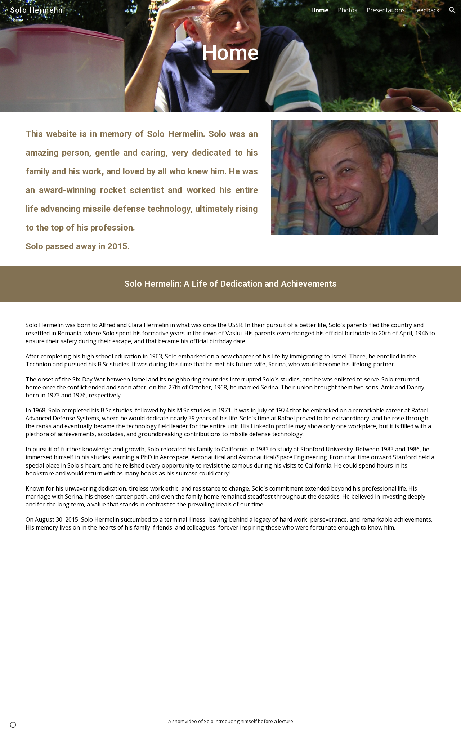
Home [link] (319, 10)
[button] (452, 10)
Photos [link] (347, 10)
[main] (230, 56)
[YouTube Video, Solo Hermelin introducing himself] (230, 627)
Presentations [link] (386, 10)
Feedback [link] (426, 10)
